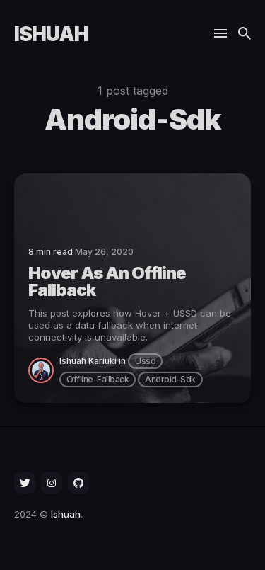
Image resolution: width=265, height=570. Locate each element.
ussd (145, 360)
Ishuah (51, 34)
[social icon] (24, 483)
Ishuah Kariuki (88, 360)
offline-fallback (97, 379)
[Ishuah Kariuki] (43, 370)
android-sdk (170, 379)
